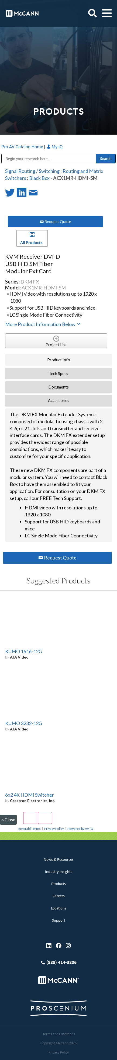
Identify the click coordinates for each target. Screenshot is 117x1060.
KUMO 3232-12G (23, 723)
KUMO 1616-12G (23, 651)
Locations (58, 909)
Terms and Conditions (59, 1034)
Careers (59, 896)
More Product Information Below (43, 324)
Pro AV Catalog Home (22, 146)
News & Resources (59, 860)
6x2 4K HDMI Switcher (29, 795)
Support (58, 921)
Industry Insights (58, 872)
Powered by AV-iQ (80, 829)
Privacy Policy (54, 829)
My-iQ (54, 146)
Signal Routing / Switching (32, 171)
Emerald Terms (29, 829)
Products (58, 884)
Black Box (39, 178)
